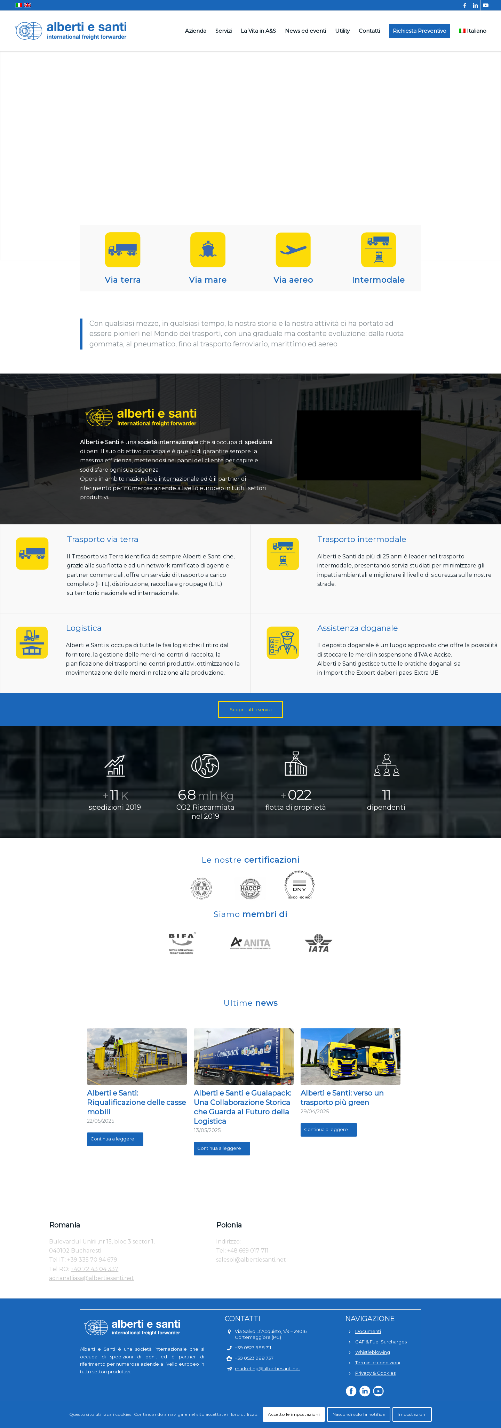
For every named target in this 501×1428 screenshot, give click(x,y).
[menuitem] (196, 31)
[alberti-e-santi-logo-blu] (70, 31)
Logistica (84, 628)
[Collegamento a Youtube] (485, 5)
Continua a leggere (115, 1138)
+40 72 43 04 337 (94, 1269)
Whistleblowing (372, 1352)
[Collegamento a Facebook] (465, 5)
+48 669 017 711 (248, 1250)
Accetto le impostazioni (294, 1414)
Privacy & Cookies (375, 1373)
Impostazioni (412, 1414)
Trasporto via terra (102, 539)
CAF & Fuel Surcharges (381, 1341)
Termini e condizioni (377, 1362)
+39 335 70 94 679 (92, 1259)
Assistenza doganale (357, 628)
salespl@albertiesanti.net (251, 1259)
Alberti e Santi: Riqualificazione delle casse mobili (136, 1102)
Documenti (368, 1331)
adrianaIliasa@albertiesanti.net (91, 1278)
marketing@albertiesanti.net (267, 1368)
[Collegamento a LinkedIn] (475, 5)
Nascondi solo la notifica (359, 1414)
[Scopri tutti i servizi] (250, 709)
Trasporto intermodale (361, 539)
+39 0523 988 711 (253, 1347)
